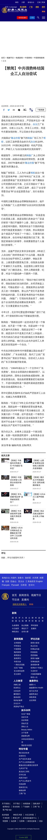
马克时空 (34, 671)
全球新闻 (17, 643)
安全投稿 (16, 807)
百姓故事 (22, 784)
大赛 (23, 2)
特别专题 (23, 749)
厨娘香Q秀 (25, 736)
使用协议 (6, 807)
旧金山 (13, 581)
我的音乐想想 (26, 745)
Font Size (25, 109)
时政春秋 (34, 652)
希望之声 (16, 818)
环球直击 (17, 646)
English (39, 581)
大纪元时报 (29, 815)
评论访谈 (35, 639)
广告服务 (26, 807)
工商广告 (22, 793)
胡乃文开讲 (33, 691)
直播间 (25, 599)
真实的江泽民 (24, 772)
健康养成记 (33, 694)
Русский (15, 585)
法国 (7, 581)
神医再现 (32, 697)
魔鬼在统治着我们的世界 (28, 765)
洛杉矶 (28, 578)
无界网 (21, 821)
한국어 (31, 585)
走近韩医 (32, 700)
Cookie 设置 (23, 837)
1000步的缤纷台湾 (27, 740)
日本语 (24, 585)
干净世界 (6, 818)
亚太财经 (17, 674)
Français (6, 585)
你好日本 (24, 717)
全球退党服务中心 (30, 818)
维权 (33, 173)
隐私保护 (36, 804)
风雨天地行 (23, 778)
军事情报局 (35, 662)
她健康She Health (36, 688)
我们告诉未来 (24, 753)
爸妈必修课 (18, 700)
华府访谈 (17, 662)
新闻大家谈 (35, 643)
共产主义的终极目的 (27, 762)
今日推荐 (15, 628)
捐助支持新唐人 (20, 604)
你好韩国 (24, 720)
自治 (35, 124)
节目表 (15, 599)
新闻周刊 (17, 658)
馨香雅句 (17, 694)
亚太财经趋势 (19, 671)
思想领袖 (34, 655)
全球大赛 (24, 632)
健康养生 (33, 681)
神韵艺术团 (17, 815)
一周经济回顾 (19, 665)
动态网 (13, 821)
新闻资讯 (24, 595)
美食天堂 (24, 723)
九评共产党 (23, 768)
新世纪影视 (31, 821)
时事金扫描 (35, 649)
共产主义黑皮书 (25, 781)
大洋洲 (35, 578)
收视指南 (26, 804)
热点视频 (24, 625)
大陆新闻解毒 (36, 674)
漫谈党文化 (23, 787)
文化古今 (17, 703)
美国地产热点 (19, 706)
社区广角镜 (18, 668)
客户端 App (7, 810)
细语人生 (34, 677)
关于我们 (16, 804)
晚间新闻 (17, 652)
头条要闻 (15, 625)
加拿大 (21, 578)
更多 (41, 821)
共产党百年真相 (25, 759)
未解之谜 (17, 685)
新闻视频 (18, 639)
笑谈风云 (17, 688)
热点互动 (34, 646)
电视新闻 (19, 58)
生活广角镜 (25, 714)
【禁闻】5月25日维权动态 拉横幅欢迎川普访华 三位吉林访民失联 (16, 533)
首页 (3, 58)
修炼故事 (22, 790)
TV (33, 18)
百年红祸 (22, 775)
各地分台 (31, 2)
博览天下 (24, 628)
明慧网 (5, 821)
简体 (43, 2)
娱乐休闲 (25, 710)
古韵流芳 (17, 691)
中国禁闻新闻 (39, 58)
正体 (38, 2)
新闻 (14, 613)
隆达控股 (15, 138)
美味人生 (24, 727)
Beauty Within (26, 730)
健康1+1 (32, 685)
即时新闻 (34, 625)
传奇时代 (22, 756)
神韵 (16, 2)
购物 (31, 604)
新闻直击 (17, 655)
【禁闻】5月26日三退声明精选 (39, 496)
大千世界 (24, 733)
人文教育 (18, 681)
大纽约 (13, 578)
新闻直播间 (22, 18)
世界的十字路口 (37, 668)
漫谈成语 (17, 697)
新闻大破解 (35, 658)
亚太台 (21, 581)
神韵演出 (15, 632)
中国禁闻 (28, 58)
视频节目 (10, 58)
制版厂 (31, 138)
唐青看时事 (35, 665)
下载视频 (40, 110)
